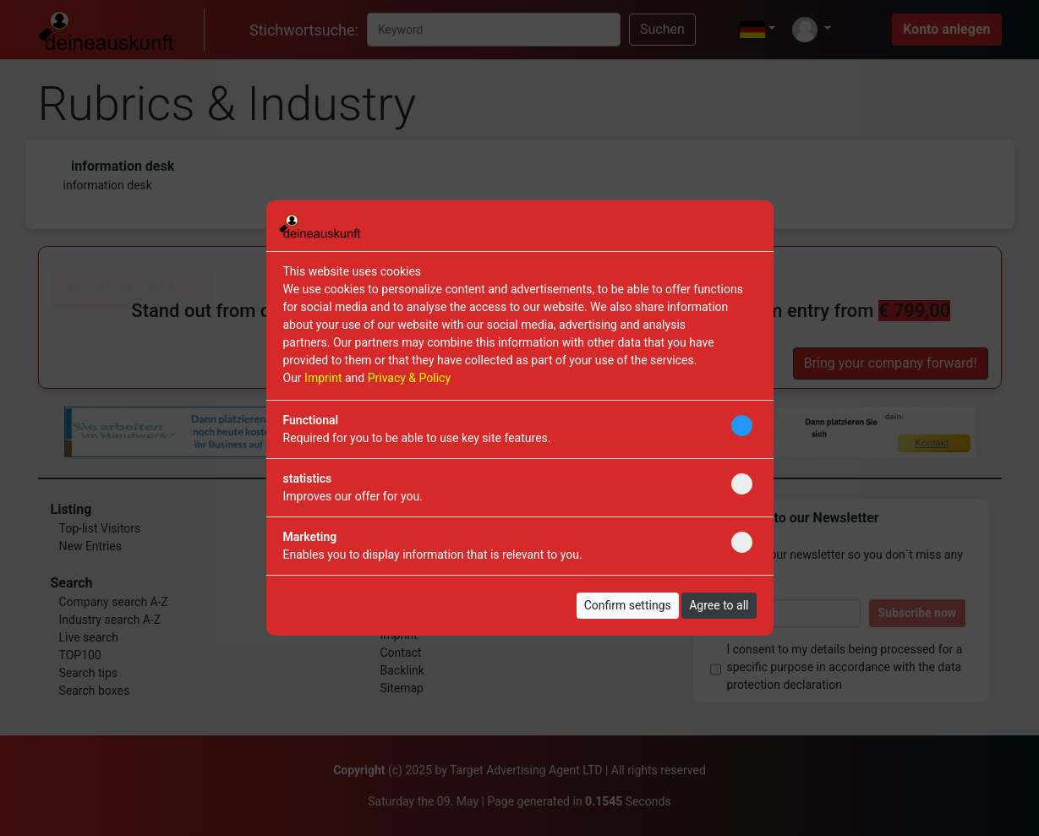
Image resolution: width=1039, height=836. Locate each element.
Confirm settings (627, 605)
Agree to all (718, 605)
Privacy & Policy (409, 378)
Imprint (323, 378)
